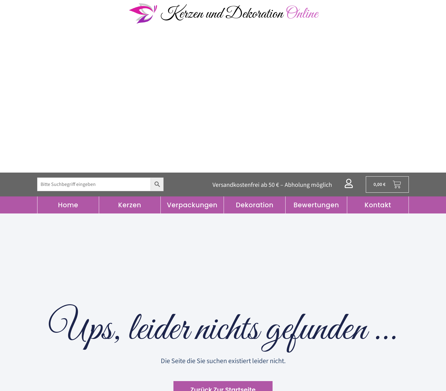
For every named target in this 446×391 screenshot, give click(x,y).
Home (68, 204)
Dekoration (254, 204)
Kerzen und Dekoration (239, 14)
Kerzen (129, 204)
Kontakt (378, 204)
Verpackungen (192, 204)
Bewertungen (316, 204)
